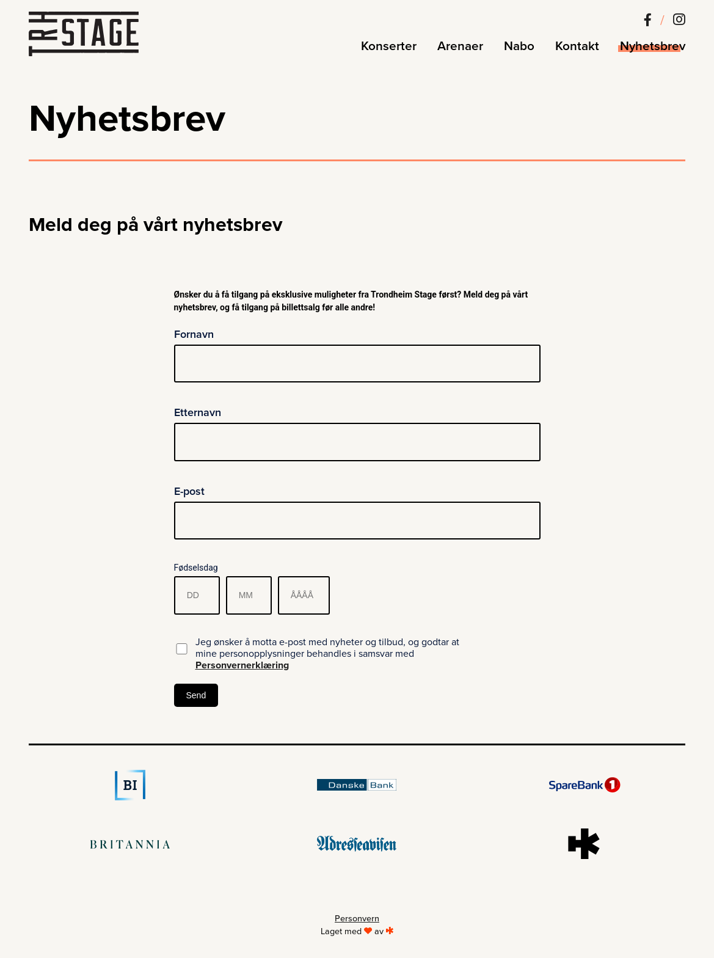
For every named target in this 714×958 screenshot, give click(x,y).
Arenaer (460, 46)
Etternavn (197, 412)
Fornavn (194, 334)
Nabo (519, 46)
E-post (189, 491)
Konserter (389, 46)
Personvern (357, 918)
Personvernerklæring (242, 665)
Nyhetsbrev (652, 46)
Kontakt (577, 46)
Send (196, 695)
